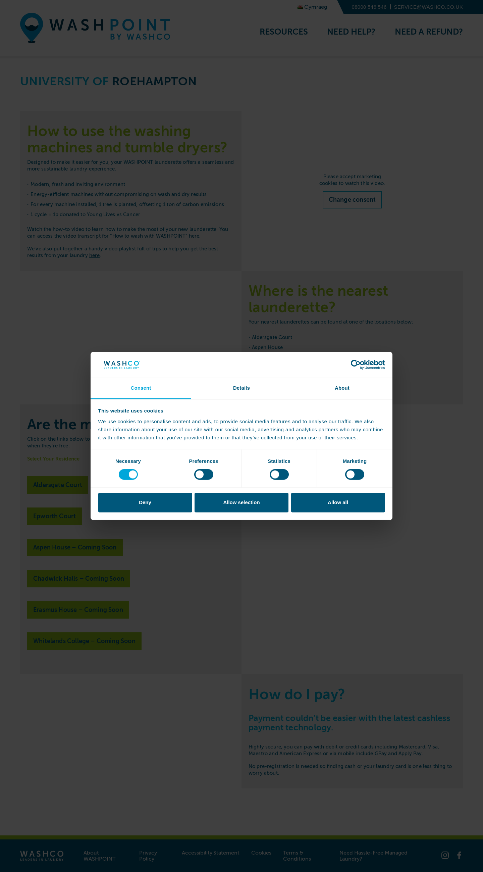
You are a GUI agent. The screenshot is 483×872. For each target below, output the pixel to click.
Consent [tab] (140, 388)
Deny (145, 502)
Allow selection (241, 502)
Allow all (338, 502)
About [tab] (342, 388)
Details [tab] (241, 388)
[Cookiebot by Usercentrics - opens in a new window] (355, 365)
